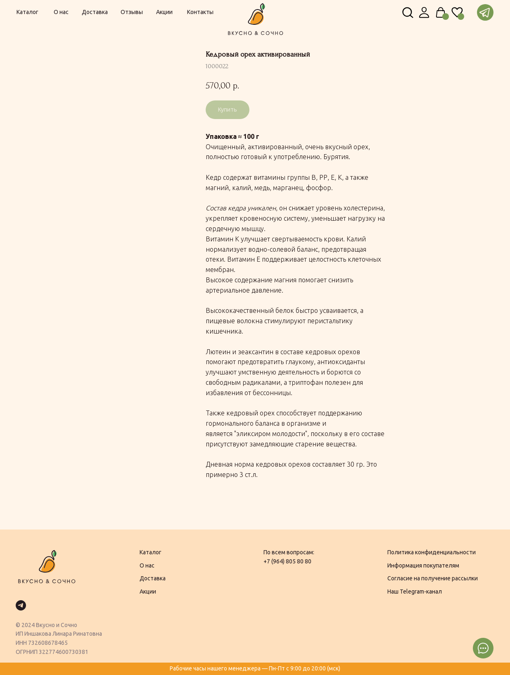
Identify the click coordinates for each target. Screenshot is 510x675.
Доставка (153, 578)
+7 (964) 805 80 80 (287, 561)
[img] (424, 12)
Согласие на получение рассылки (432, 578)
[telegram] (21, 605)
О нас (147, 565)
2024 (28, 625)
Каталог (150, 552)
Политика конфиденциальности (431, 552)
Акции (148, 591)
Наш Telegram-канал (414, 591)
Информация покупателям (423, 565)
